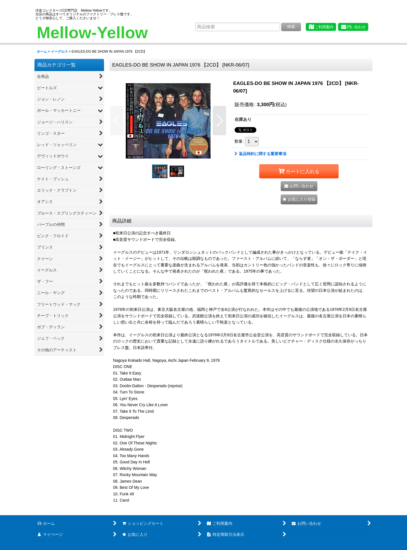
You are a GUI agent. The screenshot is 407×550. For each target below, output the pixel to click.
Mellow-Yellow (92, 32)
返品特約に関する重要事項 (260, 153)
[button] (117, 120)
